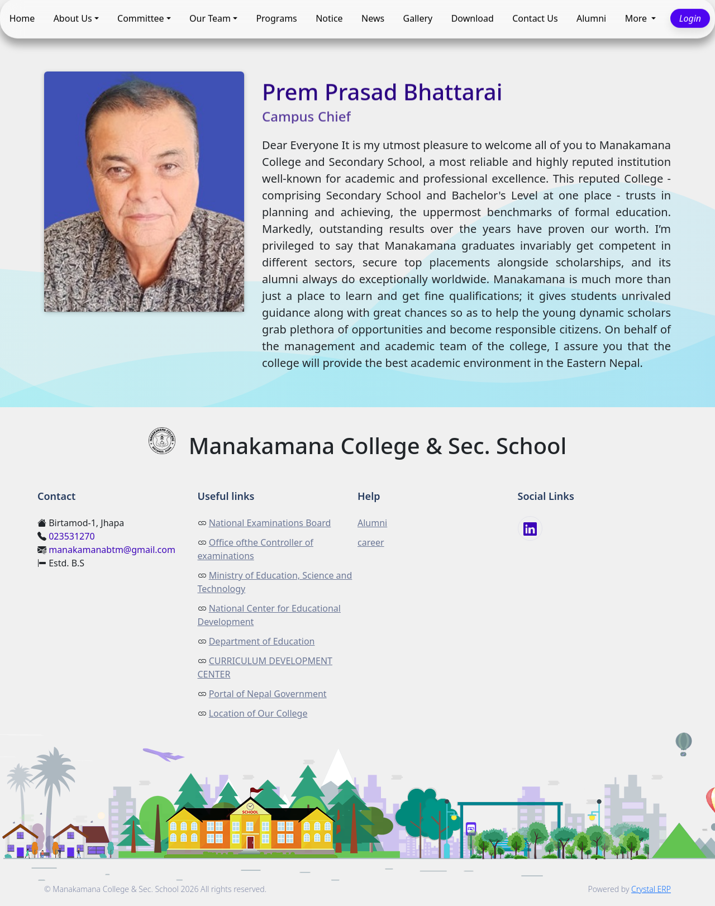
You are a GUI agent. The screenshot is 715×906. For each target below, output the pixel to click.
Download (472, 18)
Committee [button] (140, 18)
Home (22, 18)
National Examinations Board (270, 523)
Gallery (418, 18)
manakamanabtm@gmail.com (112, 549)
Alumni (591, 18)
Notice (329, 18)
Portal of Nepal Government (268, 694)
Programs (276, 18)
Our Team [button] (210, 18)
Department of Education (262, 641)
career (371, 542)
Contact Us (534, 18)
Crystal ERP (651, 889)
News (372, 18)
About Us (73, 18)
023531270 (71, 536)
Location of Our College (258, 713)
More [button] (637, 18)
